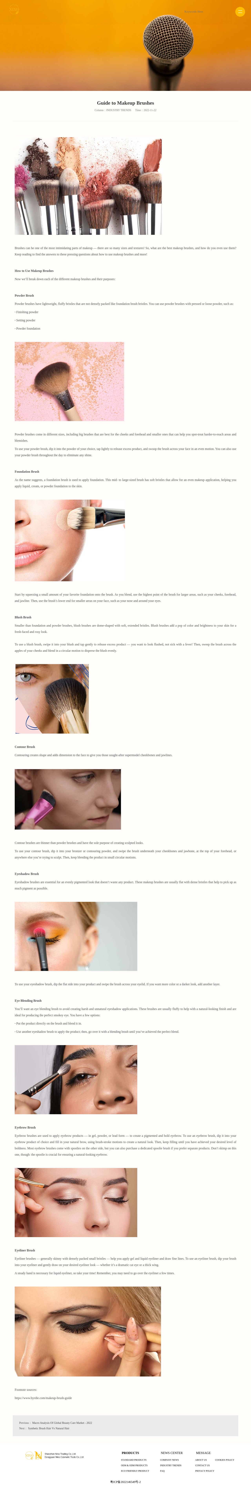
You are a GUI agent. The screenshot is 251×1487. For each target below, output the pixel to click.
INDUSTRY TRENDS (170, 1465)
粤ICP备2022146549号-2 (125, 1481)
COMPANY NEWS (169, 1460)
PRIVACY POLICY (204, 1471)
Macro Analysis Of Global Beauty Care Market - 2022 (62, 1422)
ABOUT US (201, 1460)
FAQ (162, 1471)
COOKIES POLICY (224, 1460)
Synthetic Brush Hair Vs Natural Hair (48, 1428)
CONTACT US (202, 1465)
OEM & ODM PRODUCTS (134, 1465)
